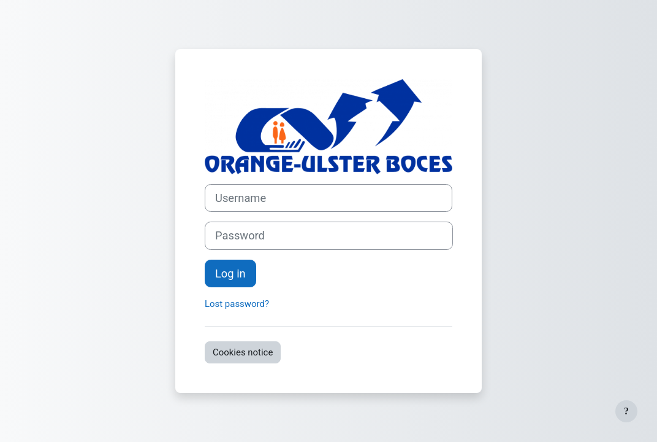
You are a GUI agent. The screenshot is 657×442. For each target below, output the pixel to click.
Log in (230, 273)
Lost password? (237, 303)
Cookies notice (243, 352)
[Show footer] (626, 411)
